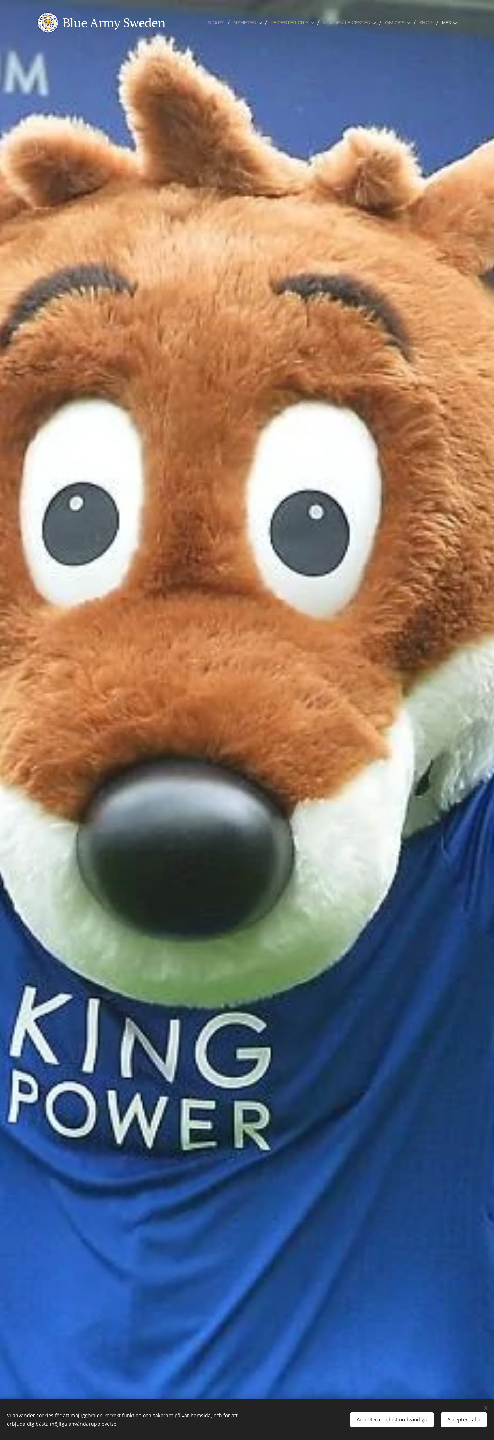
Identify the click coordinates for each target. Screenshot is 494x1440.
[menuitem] (219, 22)
